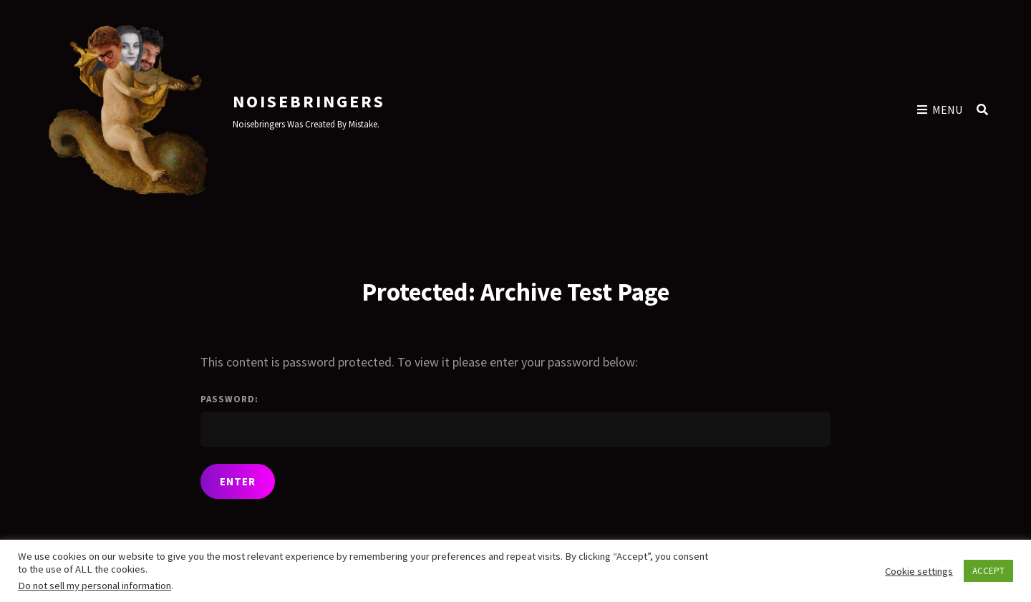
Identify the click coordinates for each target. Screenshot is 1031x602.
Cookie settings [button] (919, 571)
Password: (515, 420)
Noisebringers (309, 101)
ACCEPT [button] (988, 571)
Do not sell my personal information (94, 585)
